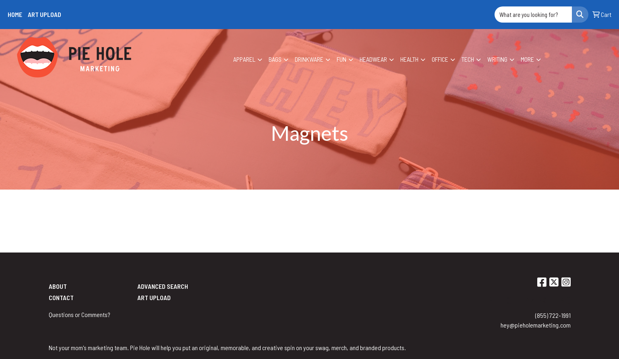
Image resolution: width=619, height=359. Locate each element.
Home (15, 14)
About (58, 286)
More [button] (527, 59)
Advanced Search (162, 286)
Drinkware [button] (309, 59)
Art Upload (44, 14)
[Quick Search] (533, 14)
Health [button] (409, 59)
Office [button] (440, 59)
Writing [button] (497, 59)
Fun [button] (341, 59)
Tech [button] (468, 59)
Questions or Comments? (79, 314)
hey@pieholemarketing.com (536, 325)
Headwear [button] (373, 59)
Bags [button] (275, 59)
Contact (61, 297)
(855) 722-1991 (553, 315)
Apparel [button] (244, 59)
